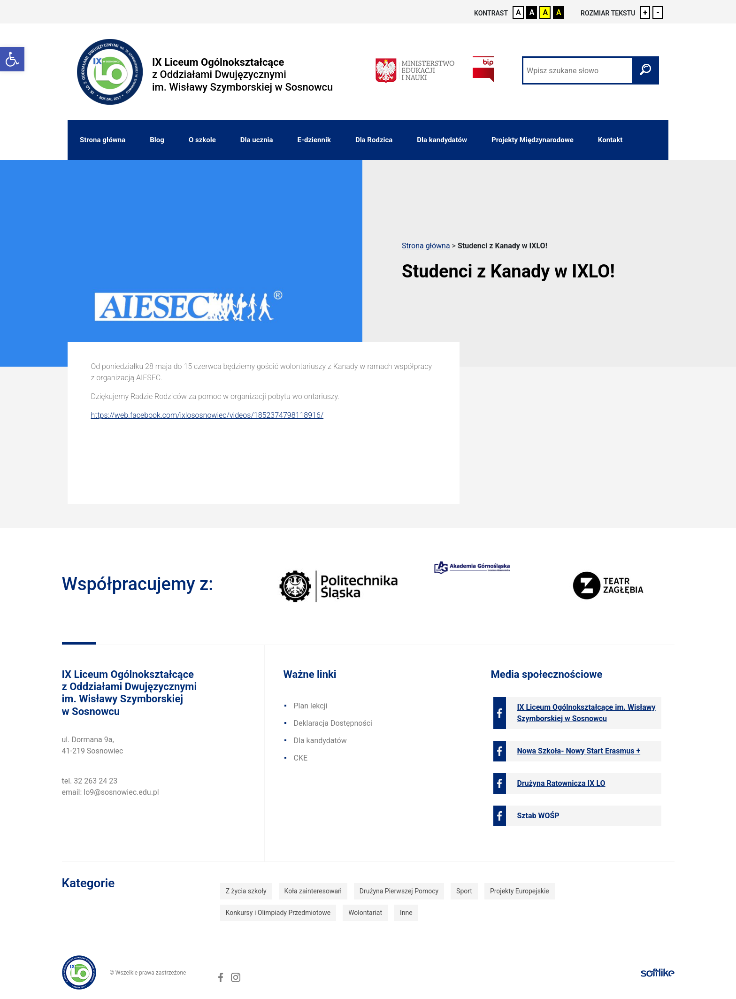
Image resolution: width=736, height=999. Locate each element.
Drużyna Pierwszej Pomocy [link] (399, 891)
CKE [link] (301, 757)
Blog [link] (157, 140)
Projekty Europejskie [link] (519, 891)
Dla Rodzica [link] (373, 140)
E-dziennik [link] (314, 140)
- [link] (657, 12)
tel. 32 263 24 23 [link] (90, 780)
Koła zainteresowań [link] (313, 891)
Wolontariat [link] (365, 912)
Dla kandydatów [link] (442, 140)
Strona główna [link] (102, 140)
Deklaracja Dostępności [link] (333, 723)
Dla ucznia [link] (256, 140)
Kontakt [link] (610, 140)
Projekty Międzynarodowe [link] (532, 140)
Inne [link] (406, 912)
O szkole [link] (202, 140)
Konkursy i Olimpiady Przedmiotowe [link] (278, 912)
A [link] (518, 12)
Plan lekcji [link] (311, 705)
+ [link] (645, 12)
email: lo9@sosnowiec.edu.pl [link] (110, 792)
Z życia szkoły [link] (246, 891)
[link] (12, 59)
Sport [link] (464, 891)
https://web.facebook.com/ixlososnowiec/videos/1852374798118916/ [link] (207, 415)
